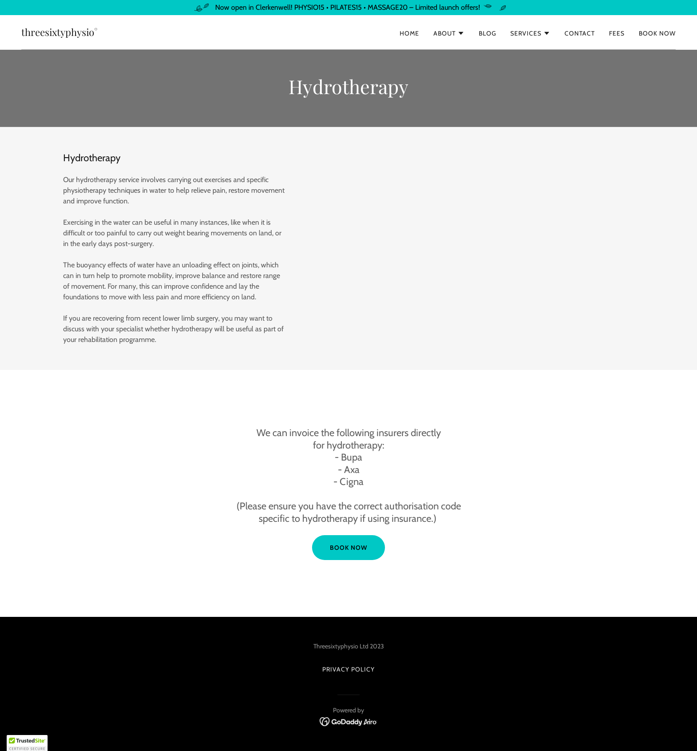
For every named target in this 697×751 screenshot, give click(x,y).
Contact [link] (580, 33)
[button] (449, 33)
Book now (348, 548)
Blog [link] (487, 33)
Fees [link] (617, 33)
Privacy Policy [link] (348, 669)
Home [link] (409, 33)
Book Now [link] (657, 33)
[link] (59, 33)
